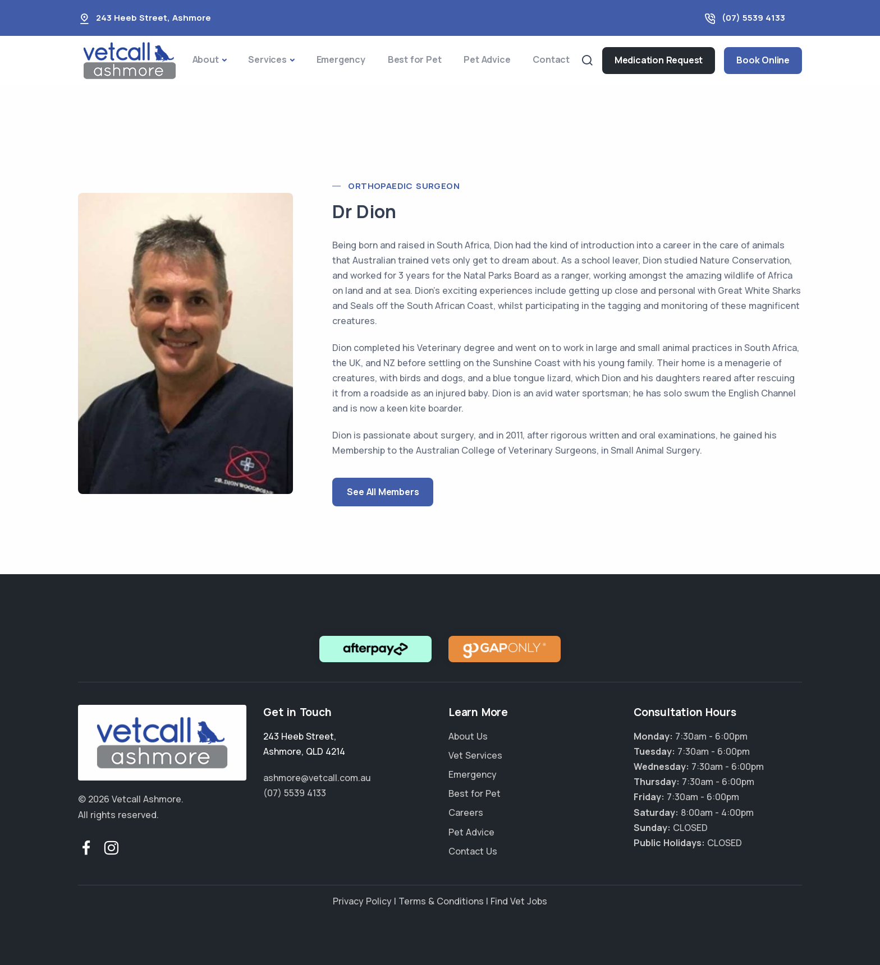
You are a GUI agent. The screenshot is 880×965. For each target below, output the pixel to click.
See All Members (383, 492)
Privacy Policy (362, 901)
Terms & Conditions (441, 901)
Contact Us (472, 851)
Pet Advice (487, 59)
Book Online (763, 60)
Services (267, 59)
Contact (551, 59)
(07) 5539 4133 (753, 18)
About (205, 59)
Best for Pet (415, 59)
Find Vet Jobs (519, 901)
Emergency (341, 59)
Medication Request (659, 60)
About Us (468, 736)
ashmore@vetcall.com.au (317, 778)
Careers (465, 812)
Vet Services (475, 755)
